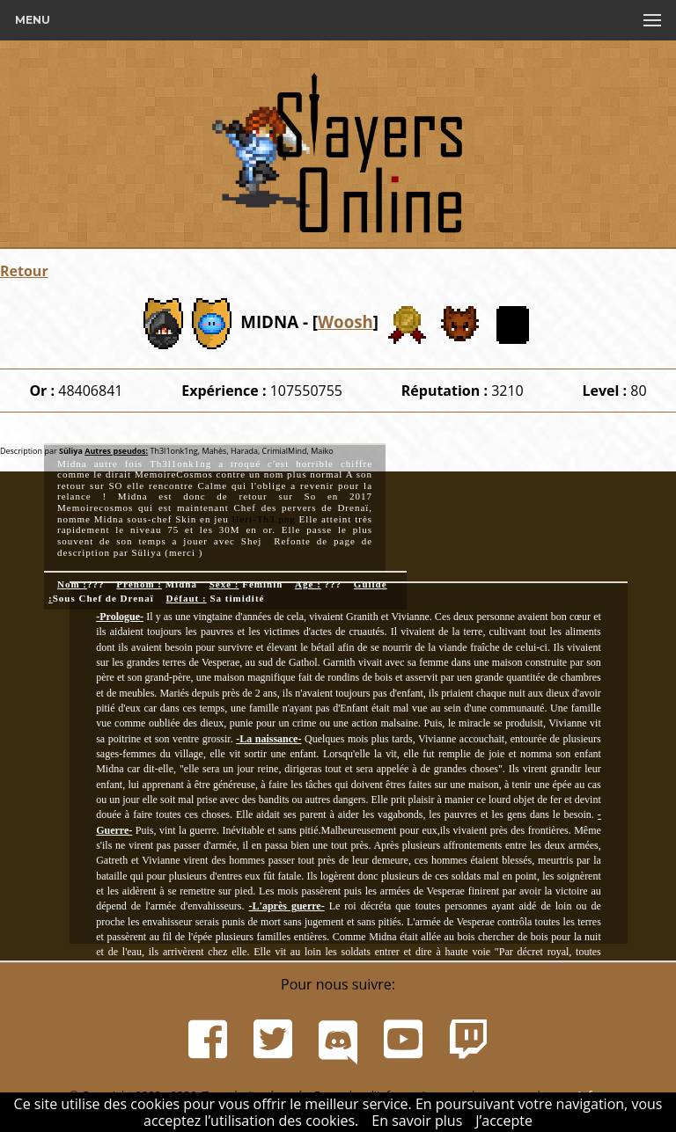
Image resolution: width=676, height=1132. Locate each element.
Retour (24, 271)
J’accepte (504, 1120)
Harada (244, 450)
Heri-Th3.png (263, 519)
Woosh (345, 321)
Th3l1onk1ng (173, 450)
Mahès (213, 450)
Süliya (71, 450)
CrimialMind (283, 450)
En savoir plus (416, 1120)
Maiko (321, 450)
